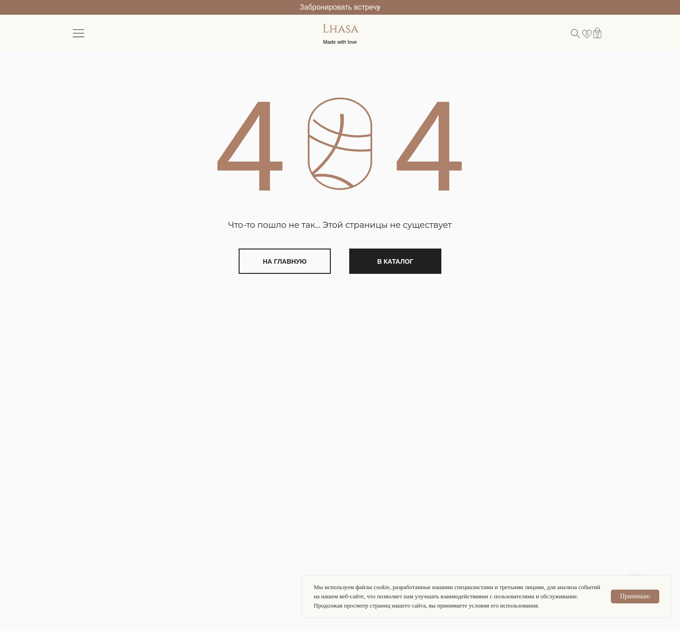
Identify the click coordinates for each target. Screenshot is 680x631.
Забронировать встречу (339, 7)
